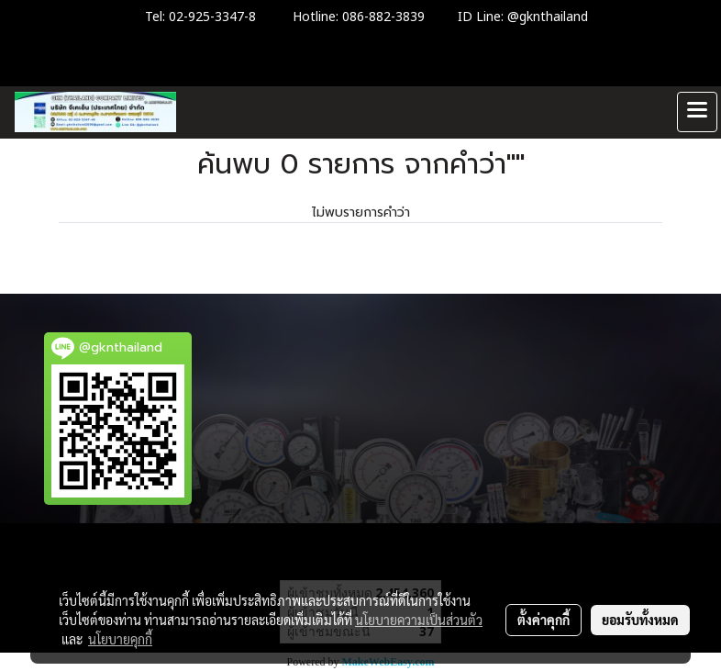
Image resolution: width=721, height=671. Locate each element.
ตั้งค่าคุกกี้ (543, 619)
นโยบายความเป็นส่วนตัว (419, 619)
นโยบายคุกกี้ (120, 639)
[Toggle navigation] (697, 112)
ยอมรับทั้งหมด (640, 619)
